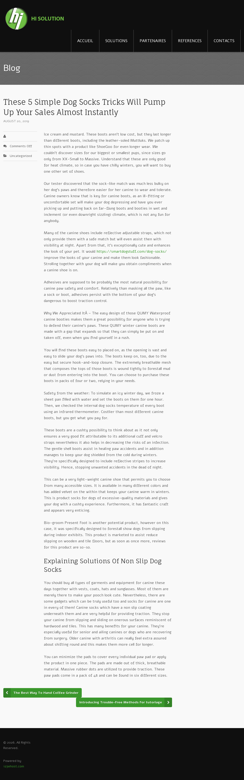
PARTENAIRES (153, 41)
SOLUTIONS (116, 41)
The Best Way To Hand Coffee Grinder (45, 692)
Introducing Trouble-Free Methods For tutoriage (120, 702)
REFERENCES (190, 41)
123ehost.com (13, 766)
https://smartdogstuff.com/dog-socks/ (132, 251)
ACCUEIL (85, 41)
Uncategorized (21, 156)
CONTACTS (224, 41)
